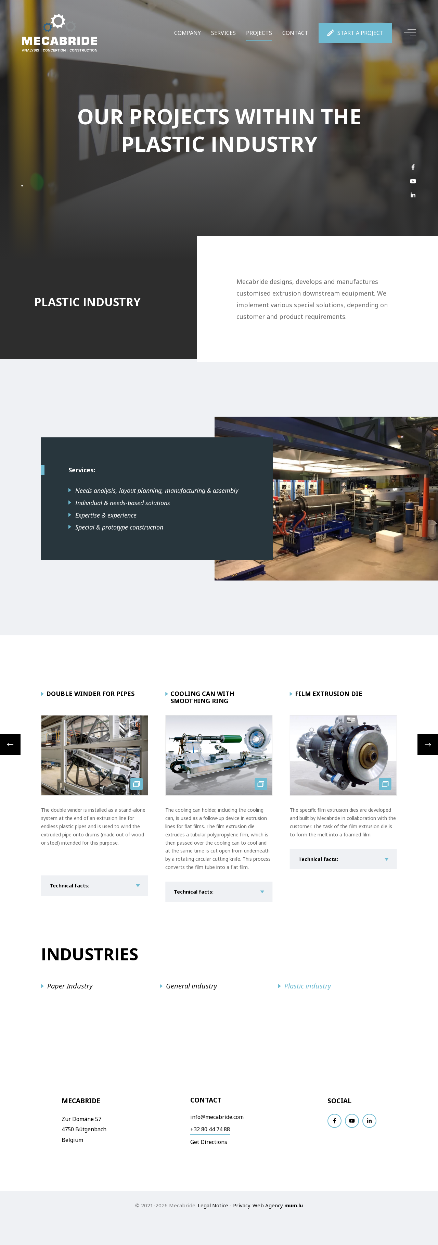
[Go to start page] (59, 33)
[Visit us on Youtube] (413, 181)
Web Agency (268, 1205)
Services (223, 33)
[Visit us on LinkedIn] (413, 195)
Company (187, 33)
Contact (295, 33)
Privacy (241, 1205)
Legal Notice (213, 1205)
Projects (259, 33)
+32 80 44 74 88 (210, 1129)
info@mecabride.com (217, 1117)
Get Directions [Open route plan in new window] (208, 1142)
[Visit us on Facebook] (413, 167)
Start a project (360, 33)
